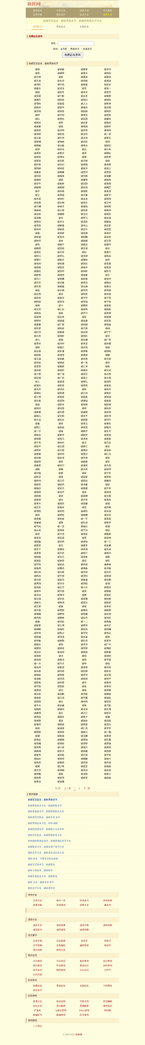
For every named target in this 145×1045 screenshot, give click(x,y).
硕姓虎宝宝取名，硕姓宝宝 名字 (44, 817)
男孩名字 (74, 49)
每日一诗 (60, 900)
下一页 (86, 788)
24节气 (107, 970)
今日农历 (60, 961)
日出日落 (37, 974)
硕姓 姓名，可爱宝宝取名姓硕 (43, 858)
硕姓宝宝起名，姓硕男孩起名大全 (45, 835)
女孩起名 (84, 26)
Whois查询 (84, 1010)
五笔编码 (60, 945)
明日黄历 (37, 965)
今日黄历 (107, 10)
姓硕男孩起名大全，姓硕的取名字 (45, 805)
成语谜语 (60, 929)
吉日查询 (107, 961)
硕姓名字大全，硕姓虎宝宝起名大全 (46, 852)
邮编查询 (60, 1015)
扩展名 (37, 1010)
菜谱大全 (37, 1001)
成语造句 (37, 929)
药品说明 (60, 1001)
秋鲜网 (36, 4)
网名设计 (60, 14)
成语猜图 (84, 929)
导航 (116, 4)
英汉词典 (37, 950)
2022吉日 (84, 970)
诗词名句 (84, 900)
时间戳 (107, 1010)
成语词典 (107, 925)
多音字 (84, 941)
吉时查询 (107, 965)
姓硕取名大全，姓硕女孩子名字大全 (46, 847)
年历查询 (60, 965)
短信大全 (37, 1006)
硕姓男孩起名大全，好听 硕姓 (43, 823)
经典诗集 (37, 905)
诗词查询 (60, 905)
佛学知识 (107, 1006)
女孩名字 (86, 49)
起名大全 (84, 14)
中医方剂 (84, 1001)
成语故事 (60, 925)
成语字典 (84, 925)
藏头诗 (107, 905)
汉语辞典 (60, 941)
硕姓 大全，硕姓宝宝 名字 (41, 882)
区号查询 (84, 1015)
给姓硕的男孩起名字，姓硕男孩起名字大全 (49, 841)
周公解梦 (60, 1006)
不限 (63, 49)
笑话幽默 (107, 1001)
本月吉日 (37, 970)
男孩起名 (60, 26)
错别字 (107, 945)
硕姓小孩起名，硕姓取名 (40, 870)
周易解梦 (84, 1006)
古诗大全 (60, 10)
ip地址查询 (60, 1010)
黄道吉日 (84, 965)
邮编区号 (37, 1015)
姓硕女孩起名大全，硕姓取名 (42, 876)
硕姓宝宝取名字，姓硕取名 (41, 864)
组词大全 (60, 950)
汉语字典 (37, 14)
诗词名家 (107, 900)
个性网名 (107, 985)
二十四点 (37, 1026)
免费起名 (37, 26)
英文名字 (37, 990)
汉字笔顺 (37, 945)
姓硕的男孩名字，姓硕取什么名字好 (46, 829)
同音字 (107, 941)
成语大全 (84, 10)
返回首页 (37, 10)
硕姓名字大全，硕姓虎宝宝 (41, 888)
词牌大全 (84, 905)
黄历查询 (84, 961)
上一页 (67, 788)
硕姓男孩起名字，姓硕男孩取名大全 (46, 811)
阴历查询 (60, 970)
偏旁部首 (84, 945)
